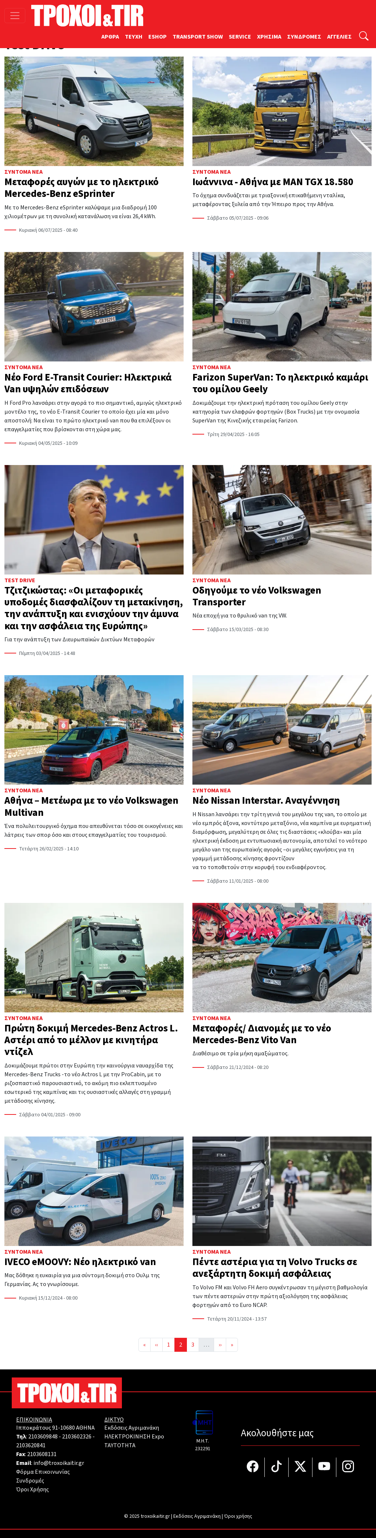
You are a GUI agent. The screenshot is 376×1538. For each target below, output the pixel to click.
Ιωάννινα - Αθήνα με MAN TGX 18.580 (272, 182)
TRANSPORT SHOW (198, 37)
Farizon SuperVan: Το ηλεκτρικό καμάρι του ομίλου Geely (280, 383)
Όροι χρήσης (238, 1516)
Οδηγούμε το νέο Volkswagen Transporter (256, 596)
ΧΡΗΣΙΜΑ (269, 37)
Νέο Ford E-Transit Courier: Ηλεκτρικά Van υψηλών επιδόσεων (87, 383)
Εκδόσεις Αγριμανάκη (131, 1428)
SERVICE (240, 37)
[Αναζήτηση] (364, 37)
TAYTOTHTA (119, 1445)
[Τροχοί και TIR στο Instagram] (348, 1467)
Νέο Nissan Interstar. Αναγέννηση (266, 800)
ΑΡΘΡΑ (110, 37)
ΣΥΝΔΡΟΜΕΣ (304, 37)
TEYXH (133, 37)
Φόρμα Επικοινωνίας (43, 1472)
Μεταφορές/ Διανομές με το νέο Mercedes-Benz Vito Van (261, 1034)
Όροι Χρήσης (32, 1489)
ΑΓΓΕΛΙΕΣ (339, 37)
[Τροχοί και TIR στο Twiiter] (300, 1467)
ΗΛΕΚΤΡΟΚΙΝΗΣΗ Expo (134, 1437)
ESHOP (157, 37)
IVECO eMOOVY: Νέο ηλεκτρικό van (80, 1262)
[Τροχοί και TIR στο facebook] (253, 1467)
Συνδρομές (30, 1481)
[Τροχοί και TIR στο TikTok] (277, 1467)
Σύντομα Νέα (23, 172)
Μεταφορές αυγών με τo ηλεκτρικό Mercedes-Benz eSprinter (81, 188)
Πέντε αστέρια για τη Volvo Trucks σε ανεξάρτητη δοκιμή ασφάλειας (274, 1268)
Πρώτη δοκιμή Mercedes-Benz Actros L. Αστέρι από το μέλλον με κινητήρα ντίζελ (91, 1040)
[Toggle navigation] (14, 15)
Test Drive (19, 580)
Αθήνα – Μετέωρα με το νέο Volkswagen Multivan (91, 806)
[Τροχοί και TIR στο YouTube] (324, 1467)
